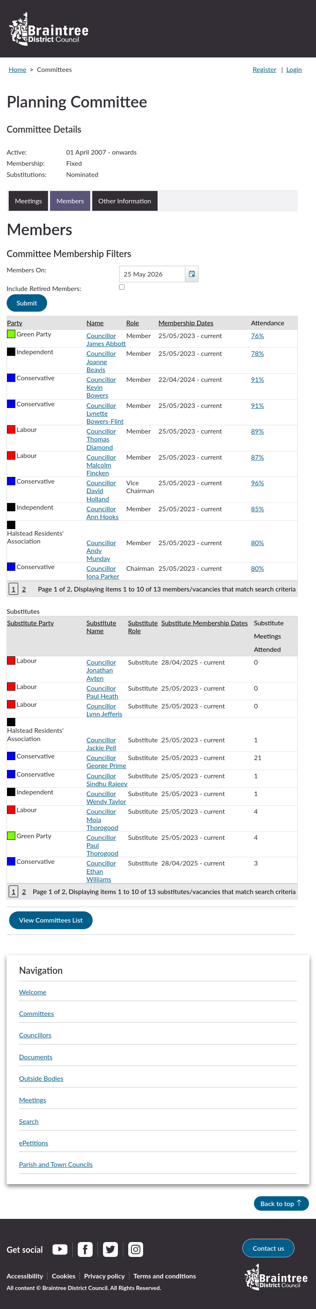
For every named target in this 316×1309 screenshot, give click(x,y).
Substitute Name (101, 626)
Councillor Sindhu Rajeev (106, 779)
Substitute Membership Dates (204, 623)
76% (257, 335)
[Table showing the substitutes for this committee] (152, 757)
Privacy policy (104, 1276)
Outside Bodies (41, 1078)
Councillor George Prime (106, 761)
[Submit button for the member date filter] (27, 303)
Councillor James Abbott (106, 339)
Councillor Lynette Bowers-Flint (105, 413)
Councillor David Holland (101, 490)
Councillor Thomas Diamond (101, 439)
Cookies (63, 1276)
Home (17, 69)
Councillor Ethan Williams (101, 870)
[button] (191, 274)
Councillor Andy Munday (101, 550)
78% (257, 353)
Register (264, 69)
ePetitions (33, 1143)
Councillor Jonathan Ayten (101, 670)
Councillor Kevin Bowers (101, 387)
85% (257, 509)
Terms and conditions (165, 1276)
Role (132, 323)
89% (257, 431)
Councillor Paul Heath (102, 692)
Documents (36, 1057)
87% (257, 457)
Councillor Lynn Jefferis (104, 710)
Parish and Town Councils (56, 1164)
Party (14, 323)
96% (257, 482)
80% (257, 542)
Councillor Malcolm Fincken (101, 465)
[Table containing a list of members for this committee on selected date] (152, 456)
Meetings (32, 1100)
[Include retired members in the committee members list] (121, 287)
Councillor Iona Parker (102, 572)
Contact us (268, 1248)
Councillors (35, 1035)
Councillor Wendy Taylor (106, 797)
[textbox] (159, 274)
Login (294, 69)
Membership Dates (185, 323)
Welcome (32, 992)
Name (95, 323)
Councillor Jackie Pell (101, 743)
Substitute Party (30, 623)
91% (257, 379)
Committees (36, 1013)
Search (28, 1121)
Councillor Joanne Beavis (101, 361)
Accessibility (25, 1276)
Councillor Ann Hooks (102, 512)
